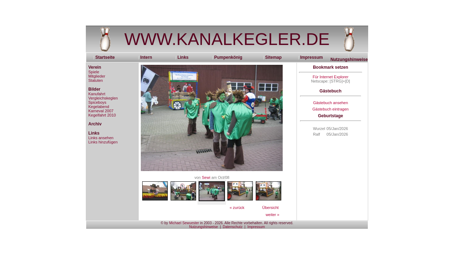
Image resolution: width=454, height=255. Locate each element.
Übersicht (270, 207)
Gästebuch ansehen (330, 103)
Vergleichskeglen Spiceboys (103, 100)
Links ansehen (101, 138)
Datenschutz (233, 227)
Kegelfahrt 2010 (102, 115)
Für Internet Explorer (330, 77)
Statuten (95, 80)
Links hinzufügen (103, 142)
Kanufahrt (96, 94)
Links (182, 57)
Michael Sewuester (184, 223)
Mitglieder (96, 76)
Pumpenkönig (228, 57)
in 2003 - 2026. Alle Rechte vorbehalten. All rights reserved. (246, 223)
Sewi (206, 177)
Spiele (93, 72)
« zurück (236, 207)
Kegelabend (98, 106)
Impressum (311, 57)
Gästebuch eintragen (330, 109)
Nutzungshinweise (349, 59)
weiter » (272, 214)
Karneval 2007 (101, 111)
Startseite (107, 57)
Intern (146, 57)
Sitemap (273, 57)
